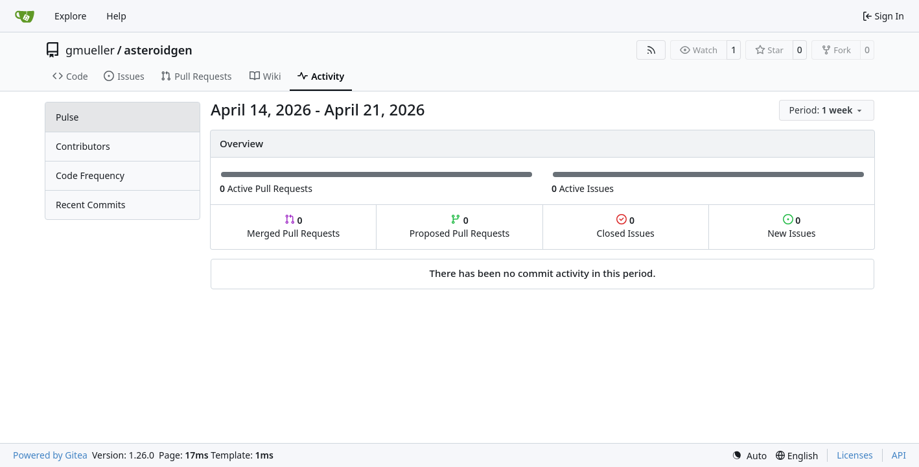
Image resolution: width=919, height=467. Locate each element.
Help (116, 16)
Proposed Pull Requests (460, 226)
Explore (70, 16)
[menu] (826, 110)
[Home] (24, 16)
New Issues (791, 226)
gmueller (90, 49)
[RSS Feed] (651, 50)
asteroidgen (158, 49)
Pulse (67, 117)
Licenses (855, 455)
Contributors (83, 146)
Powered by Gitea (50, 455)
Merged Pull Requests (293, 226)
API (899, 455)
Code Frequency (90, 175)
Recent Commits (90, 204)
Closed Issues (626, 226)
